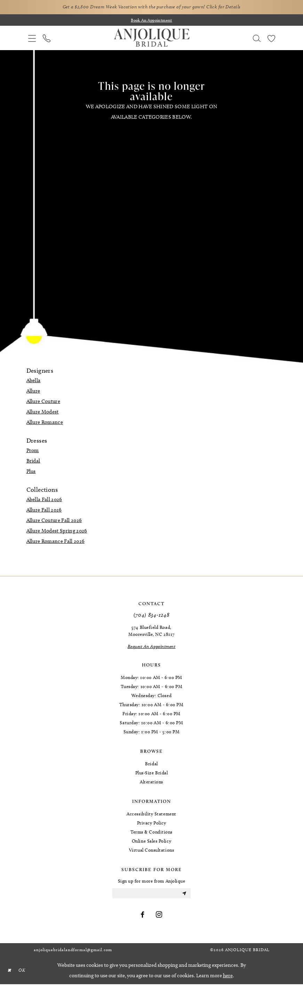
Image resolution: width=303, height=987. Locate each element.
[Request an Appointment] (152, 647)
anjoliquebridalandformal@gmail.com (73, 952)
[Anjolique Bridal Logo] (151, 39)
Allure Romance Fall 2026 (55, 542)
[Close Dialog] (10, 973)
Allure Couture (43, 402)
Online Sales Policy (151, 842)
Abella (33, 381)
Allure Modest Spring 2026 (56, 532)
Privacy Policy (151, 824)
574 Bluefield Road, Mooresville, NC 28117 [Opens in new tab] (151, 631)
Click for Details (233, 7)
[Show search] (256, 39)
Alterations (151, 782)
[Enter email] (151, 895)
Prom (32, 451)
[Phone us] (46, 39)
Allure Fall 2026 (44, 511)
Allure (33, 392)
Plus (31, 472)
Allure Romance (44, 423)
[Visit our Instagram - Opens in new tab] (159, 917)
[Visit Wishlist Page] (271, 39)
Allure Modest (42, 413)
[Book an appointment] (151, 21)
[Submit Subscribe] (184, 895)
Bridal (33, 462)
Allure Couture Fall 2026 (54, 521)
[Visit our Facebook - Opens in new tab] (142, 917)
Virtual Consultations (151, 851)
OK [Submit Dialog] (24, 973)
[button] (32, 39)
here (228, 978)
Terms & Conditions (151, 833)
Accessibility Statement (151, 815)
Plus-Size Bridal (151, 773)
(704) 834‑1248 (152, 616)
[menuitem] (32, 39)
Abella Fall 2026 (44, 500)
